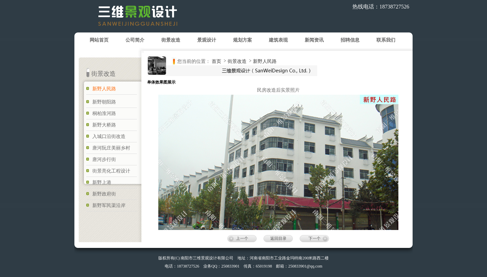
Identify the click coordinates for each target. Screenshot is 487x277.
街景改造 (238, 61)
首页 (216, 61)
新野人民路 (265, 61)
